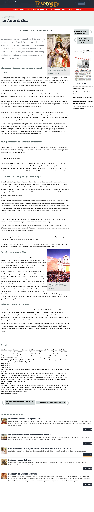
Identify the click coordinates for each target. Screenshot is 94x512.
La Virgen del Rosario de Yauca (22, 473)
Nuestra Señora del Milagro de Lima (25, 418)
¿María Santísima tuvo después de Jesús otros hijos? (83, 102)
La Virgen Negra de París (19, 460)
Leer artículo (88, 429)
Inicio (14, 9)
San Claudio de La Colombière (82, 97)
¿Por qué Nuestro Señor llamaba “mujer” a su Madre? (19, 402)
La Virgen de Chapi (78, 88)
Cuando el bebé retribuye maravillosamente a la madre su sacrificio (39, 448)
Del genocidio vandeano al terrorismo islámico (29, 434)
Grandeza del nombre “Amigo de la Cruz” (52, 402)
